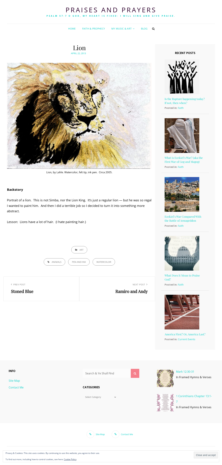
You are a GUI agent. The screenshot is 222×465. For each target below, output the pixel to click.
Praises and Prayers (111, 9)
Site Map (14, 381)
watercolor (103, 261)
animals (56, 261)
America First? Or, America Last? (185, 334)
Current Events (186, 339)
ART (81, 249)
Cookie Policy (70, 459)
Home (72, 28)
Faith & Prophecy (93, 28)
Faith (181, 108)
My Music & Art (121, 28)
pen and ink (79, 261)
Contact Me (16, 387)
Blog (144, 28)
